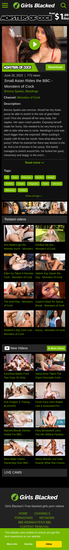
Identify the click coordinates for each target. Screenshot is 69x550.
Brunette (9, 184)
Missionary (10, 190)
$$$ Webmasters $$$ (34, 522)
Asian (15, 177)
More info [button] (12, 544)
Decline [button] (28, 544)
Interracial (57, 184)
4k (7, 177)
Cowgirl (21, 184)
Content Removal (34, 526)
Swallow (23, 190)
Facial (45, 184)
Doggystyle (33, 184)
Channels (42, 513)
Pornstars (24, 517)
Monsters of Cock (28, 97)
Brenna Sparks (14, 91)
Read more (34, 162)
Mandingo (31, 91)
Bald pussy (26, 177)
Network (46, 517)
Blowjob (51, 177)
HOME (23, 513)
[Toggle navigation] (5, 5)
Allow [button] (49, 544)
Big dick (39, 177)
